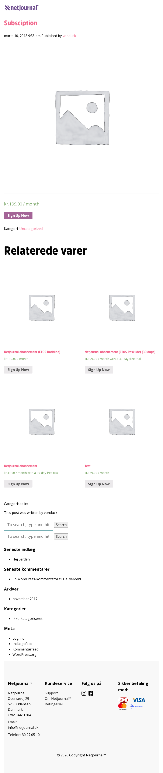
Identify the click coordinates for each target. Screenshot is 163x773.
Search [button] (61, 524)
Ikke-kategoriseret (27, 618)
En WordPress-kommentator (35, 579)
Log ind (127, 6)
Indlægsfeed (22, 643)
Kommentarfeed (25, 649)
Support (51, 693)
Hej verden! (21, 559)
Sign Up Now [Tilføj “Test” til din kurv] (99, 484)
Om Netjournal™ (58, 698)
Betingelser (54, 704)
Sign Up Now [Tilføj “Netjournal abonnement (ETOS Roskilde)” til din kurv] (18, 369)
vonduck (69, 35)
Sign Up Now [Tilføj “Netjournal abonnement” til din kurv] (18, 484)
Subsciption (20, 23)
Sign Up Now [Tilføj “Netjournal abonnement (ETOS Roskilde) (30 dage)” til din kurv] (99, 369)
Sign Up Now (18, 215)
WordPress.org (25, 654)
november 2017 (25, 598)
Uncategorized (31, 228)
